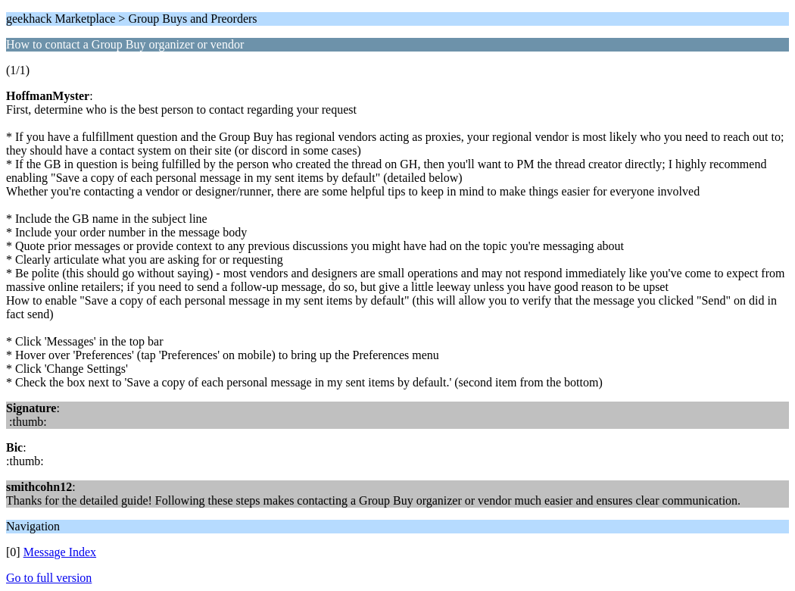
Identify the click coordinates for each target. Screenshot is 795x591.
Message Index (59, 552)
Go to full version (49, 577)
